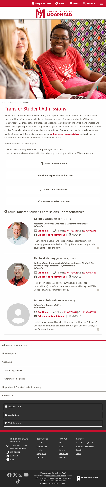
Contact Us (7, 395)
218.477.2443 (70, 312)
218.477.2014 (70, 272)
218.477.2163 (70, 230)
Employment (41, 454)
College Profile (42, 446)
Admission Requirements (14, 345)
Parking (62, 450)
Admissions (14, 103)
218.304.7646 (89, 272)
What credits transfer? (53, 189)
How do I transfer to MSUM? (53, 201)
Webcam (62, 457)
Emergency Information (85, 446)
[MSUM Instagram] (20, 475)
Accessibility (54, 483)
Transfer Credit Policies (13, 378)
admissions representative (65, 134)
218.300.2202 (89, 230)
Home (4, 103)
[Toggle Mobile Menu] (101, 3)
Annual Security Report (84, 443)
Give (12, 459)
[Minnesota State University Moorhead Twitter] (15, 475)
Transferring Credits (12, 370)
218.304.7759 (89, 312)
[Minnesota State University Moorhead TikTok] (18, 481)
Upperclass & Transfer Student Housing (21, 387)
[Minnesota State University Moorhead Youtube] (26, 475)
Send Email (43, 230)
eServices (40, 457)
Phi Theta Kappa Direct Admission (53, 175)
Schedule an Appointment (51, 234)
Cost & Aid (7, 362)
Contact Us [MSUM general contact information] (14, 456)
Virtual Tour (63, 454)
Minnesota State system (56, 475)
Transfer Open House (54, 163)
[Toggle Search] (89, 3)
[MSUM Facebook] (9, 475)
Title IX (78, 454)
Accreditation (42, 443)
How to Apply (9, 353)
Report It (79, 450)
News (61, 446)
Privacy (63, 483)
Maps (61, 443)
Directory (40, 450)
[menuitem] (41, 3)
